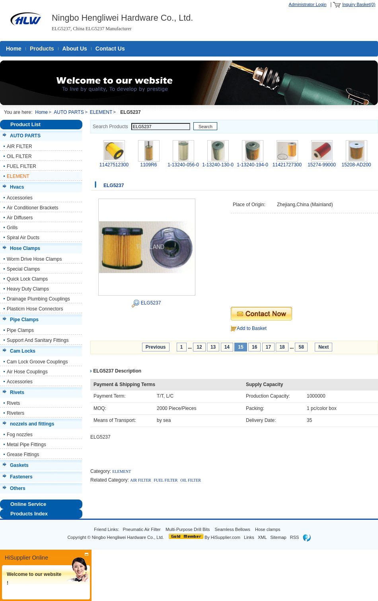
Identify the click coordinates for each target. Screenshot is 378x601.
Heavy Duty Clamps (28, 289)
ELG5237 (151, 303)
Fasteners (21, 477)
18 (281, 347)
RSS (294, 537)
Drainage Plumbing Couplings (38, 299)
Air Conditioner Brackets (32, 208)
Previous (156, 347)
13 (213, 347)
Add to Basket (252, 328)
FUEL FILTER (21, 166)
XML (262, 537)
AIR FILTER (19, 146)
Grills (12, 227)
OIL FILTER (19, 156)
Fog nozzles (20, 434)
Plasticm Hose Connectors (35, 309)
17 (268, 347)
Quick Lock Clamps (27, 279)
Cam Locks (22, 351)
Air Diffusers (20, 217)
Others (17, 488)
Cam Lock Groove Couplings (37, 362)
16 (254, 347)
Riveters (15, 413)
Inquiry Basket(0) (358, 4)
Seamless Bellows (232, 529)
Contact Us (110, 48)
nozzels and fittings (32, 424)
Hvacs (17, 187)
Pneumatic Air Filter (141, 529)
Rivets (17, 392)
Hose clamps (268, 529)
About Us (74, 48)
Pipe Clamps (24, 319)
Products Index (29, 514)
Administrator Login (308, 4)
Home (13, 48)
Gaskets (19, 465)
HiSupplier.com (225, 537)
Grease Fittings (23, 454)
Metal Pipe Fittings (26, 444)
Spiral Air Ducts (23, 237)
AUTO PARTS (69, 112)
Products (42, 48)
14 (227, 347)
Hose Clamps (25, 248)
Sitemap (278, 537)
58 (301, 347)
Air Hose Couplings (27, 372)
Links (249, 537)
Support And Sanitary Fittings (37, 340)
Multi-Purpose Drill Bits (188, 529)
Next (323, 347)
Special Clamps (23, 269)
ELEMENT (101, 112)
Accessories (20, 198)
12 (199, 347)
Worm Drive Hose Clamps (34, 259)
